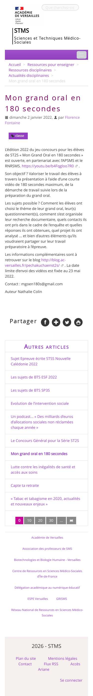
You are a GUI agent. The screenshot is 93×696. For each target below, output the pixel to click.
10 (29, 520)
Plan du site (26, 658)
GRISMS (61, 599)
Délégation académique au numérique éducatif (47, 588)
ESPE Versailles (38, 599)
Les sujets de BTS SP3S (30, 390)
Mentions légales (62, 658)
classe (17, 136)
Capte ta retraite (25, 485)
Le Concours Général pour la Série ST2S (45, 440)
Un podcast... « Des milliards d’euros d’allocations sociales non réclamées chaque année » (42, 422)
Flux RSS (51, 664)
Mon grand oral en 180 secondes (39, 453)
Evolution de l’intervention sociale (40, 403)
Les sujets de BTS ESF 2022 (34, 377)
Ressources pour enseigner (50, 64)
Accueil (15, 64)
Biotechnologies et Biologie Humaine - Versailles (47, 560)
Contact (25, 664)
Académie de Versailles (47, 538)
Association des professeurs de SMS (47, 549)
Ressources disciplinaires (30, 70)
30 (51, 520)
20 (40, 520)
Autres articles (46, 346)
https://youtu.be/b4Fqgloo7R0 (48, 166)
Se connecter (71, 680)
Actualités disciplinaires (29, 75)
